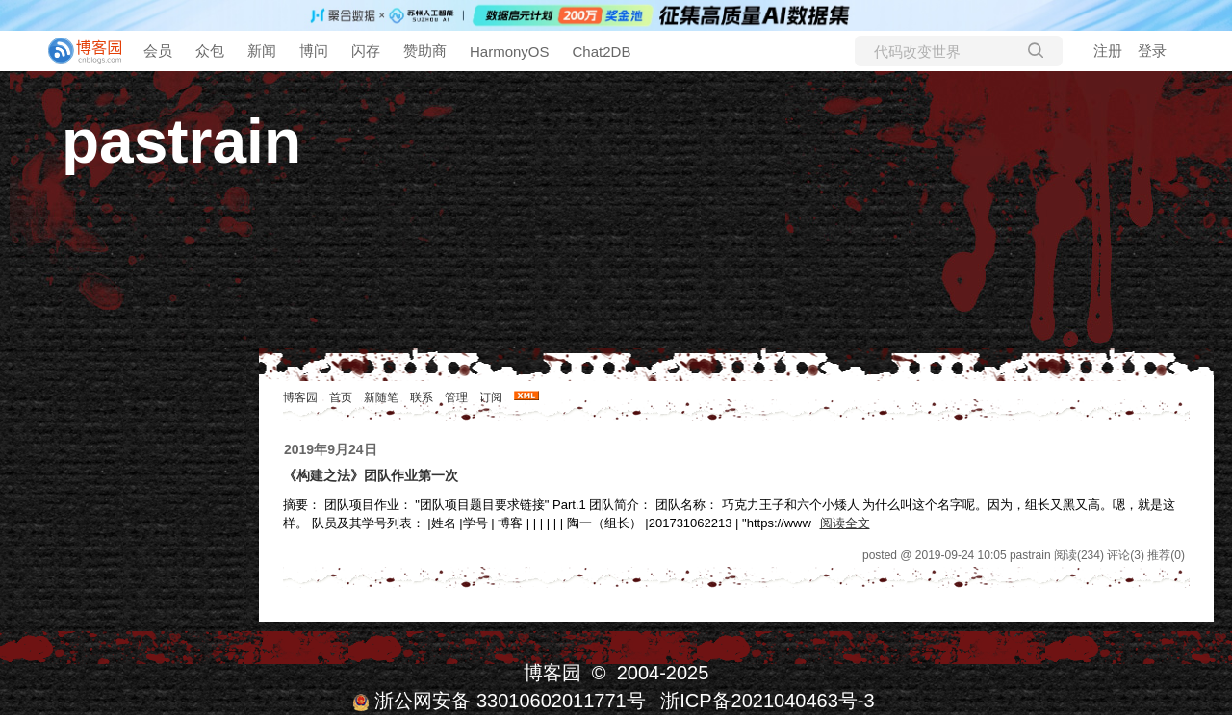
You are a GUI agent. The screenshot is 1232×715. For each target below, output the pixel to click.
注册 (1107, 50)
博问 (313, 50)
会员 (157, 50)
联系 (421, 397)
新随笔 (381, 397)
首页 (340, 397)
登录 (1152, 50)
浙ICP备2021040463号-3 (767, 700)
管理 (456, 397)
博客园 (300, 397)
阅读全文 (845, 523)
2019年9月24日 (330, 449)
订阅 (490, 397)
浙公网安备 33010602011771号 (498, 700)
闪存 (365, 50)
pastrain (181, 141)
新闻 (261, 50)
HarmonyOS (510, 51)
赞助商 (425, 50)
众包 (209, 50)
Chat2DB (602, 51)
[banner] (77, 51)
